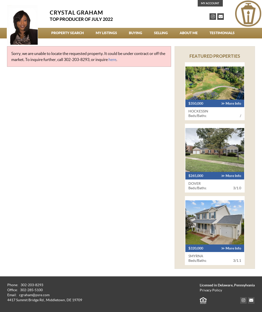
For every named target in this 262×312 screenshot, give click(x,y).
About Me (189, 33)
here (112, 59)
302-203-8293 (76, 59)
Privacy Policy (211, 290)
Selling (161, 33)
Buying (135, 33)
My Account (210, 3)
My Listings (106, 33)
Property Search (67, 33)
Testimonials (222, 33)
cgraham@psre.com (34, 295)
